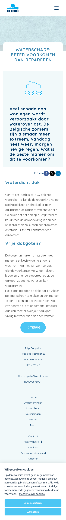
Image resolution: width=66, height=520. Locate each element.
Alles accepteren (33, 503)
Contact (33, 436)
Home (33, 397)
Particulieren (33, 408)
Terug (33, 327)
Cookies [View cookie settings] (33, 447)
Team (33, 425)
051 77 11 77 (33, 364)
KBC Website (33, 441)
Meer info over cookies (32, 494)
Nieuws (33, 419)
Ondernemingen (33, 402)
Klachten (33, 458)
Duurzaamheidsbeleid (33, 453)
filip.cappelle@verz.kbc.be (33, 376)
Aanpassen (33, 512)
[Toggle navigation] (56, 8)
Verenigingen (33, 413)
